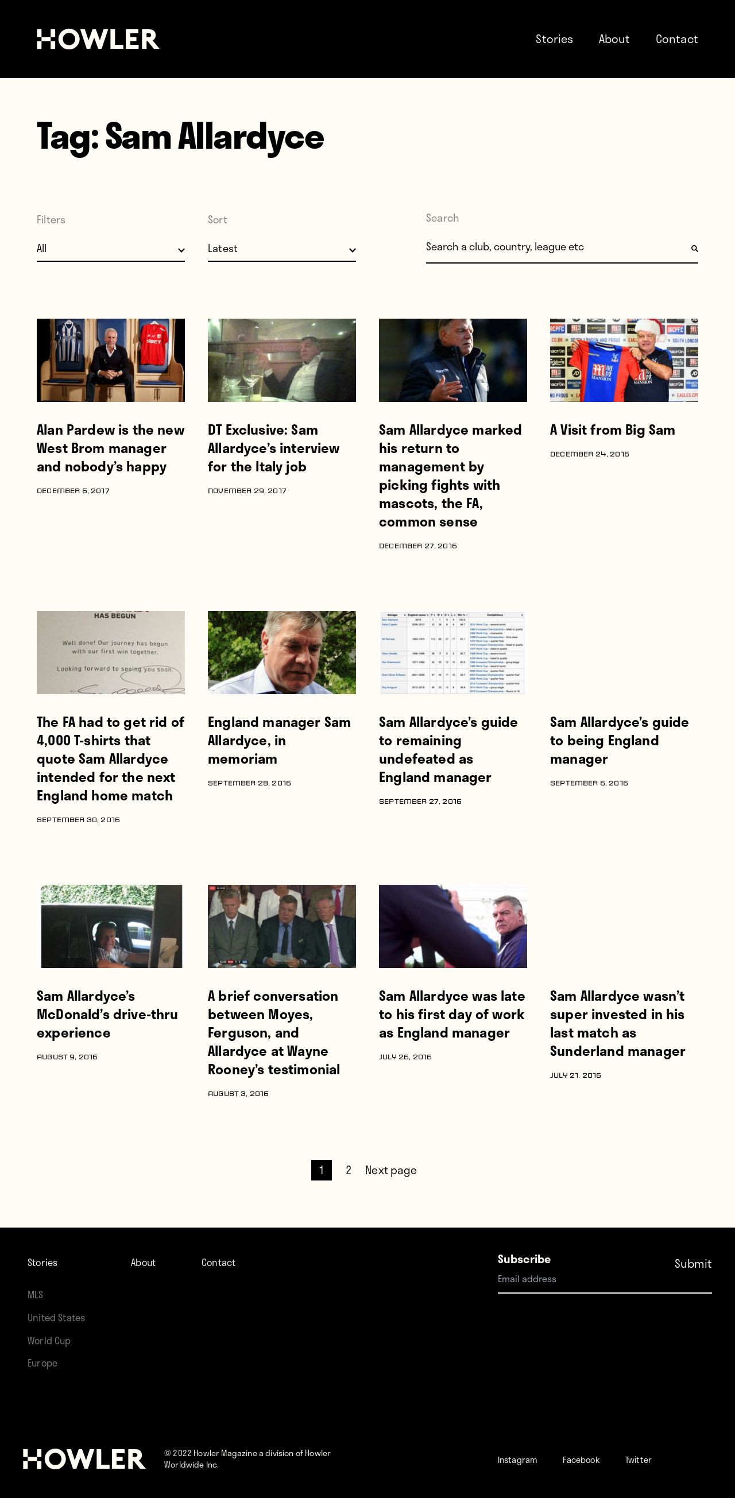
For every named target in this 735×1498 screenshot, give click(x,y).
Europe (46, 1362)
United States (61, 1317)
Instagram (524, 1458)
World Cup (53, 1339)
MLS (37, 1294)
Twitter (666, 1458)
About (614, 38)
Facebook (599, 1458)
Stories (554, 38)
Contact (677, 38)
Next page (391, 1170)
